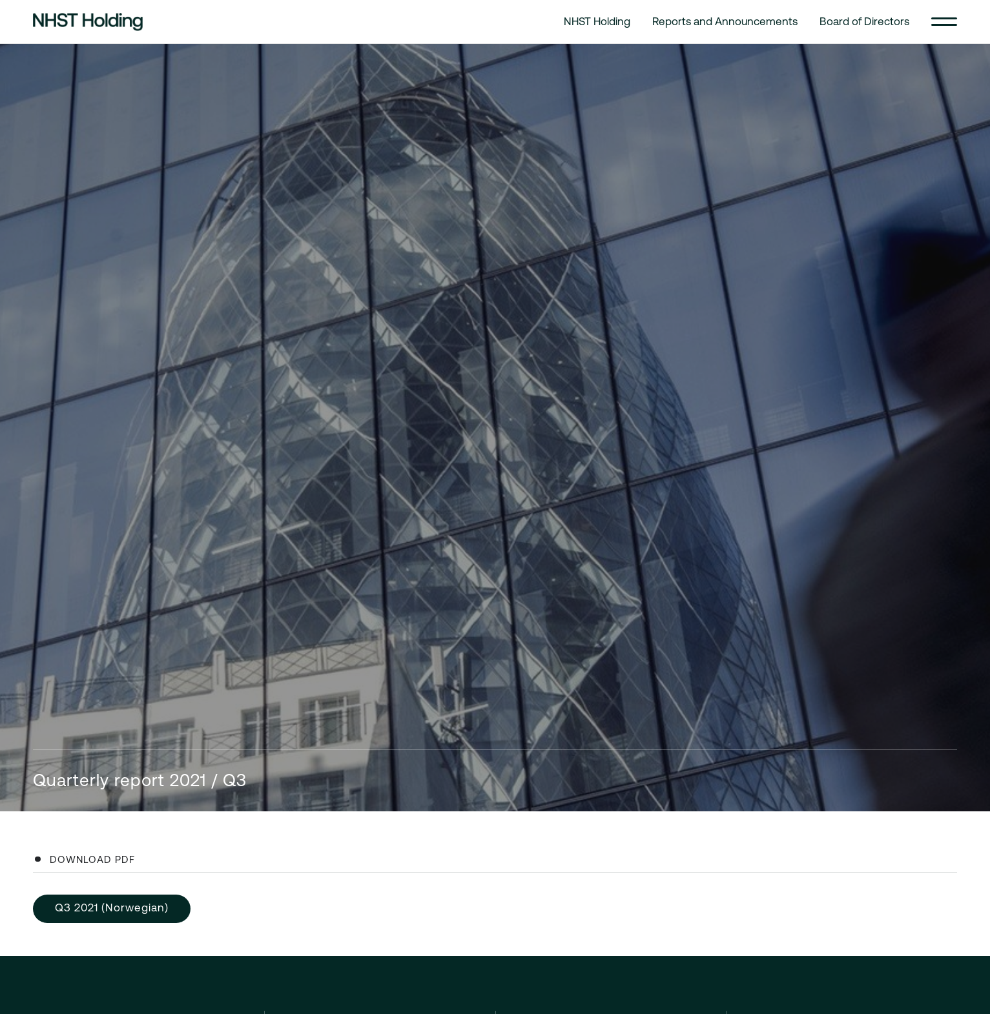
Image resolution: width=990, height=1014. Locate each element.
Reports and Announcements (725, 21)
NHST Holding (597, 21)
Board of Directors (864, 21)
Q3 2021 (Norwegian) (112, 907)
